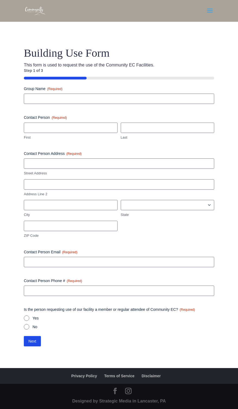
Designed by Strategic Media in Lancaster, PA (119, 401)
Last (124, 137)
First (27, 137)
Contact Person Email (50, 252)
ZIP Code (31, 236)
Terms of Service (119, 376)
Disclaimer (151, 376)
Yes (35, 318)
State (125, 215)
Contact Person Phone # (53, 281)
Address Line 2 (35, 194)
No (34, 327)
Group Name (43, 89)
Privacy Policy (84, 376)
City (27, 215)
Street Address (35, 173)
